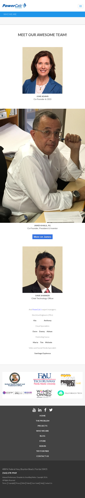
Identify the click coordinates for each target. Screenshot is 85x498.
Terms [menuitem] (4, 483)
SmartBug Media (30, 477)
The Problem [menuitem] (42, 421)
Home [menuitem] (43, 415)
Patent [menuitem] (28, 483)
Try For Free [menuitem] (42, 451)
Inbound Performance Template (12, 477)
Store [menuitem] (42, 441)
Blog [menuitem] (42, 436)
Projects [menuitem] (42, 426)
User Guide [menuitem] (35, 483)
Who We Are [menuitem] (42, 431)
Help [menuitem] (42, 483)
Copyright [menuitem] (11, 483)
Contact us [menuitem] (42, 456)
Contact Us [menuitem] (48, 483)
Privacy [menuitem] (18, 483)
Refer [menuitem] (23, 483)
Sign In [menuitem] (42, 446)
